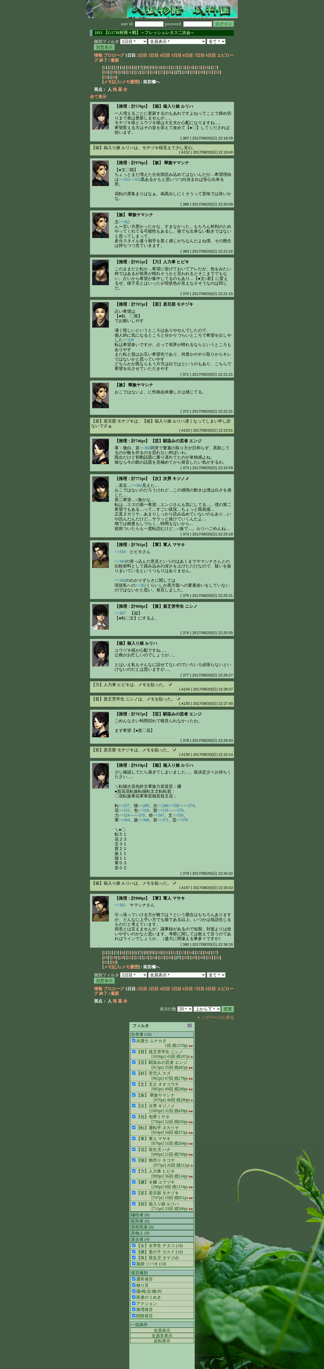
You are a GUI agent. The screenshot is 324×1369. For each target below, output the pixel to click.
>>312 (124, 810)
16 (206, 67)
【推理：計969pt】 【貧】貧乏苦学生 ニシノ (156, 606)
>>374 (188, 805)
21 (130, 72)
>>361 (120, 905)
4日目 (165, 55)
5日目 (176, 55)
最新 (115, 60)
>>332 (124, 179)
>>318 (143, 810)
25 (162, 72)
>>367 (120, 613)
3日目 (153, 55)
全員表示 (162, 1330)
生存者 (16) (141, 1034)
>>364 (124, 820)
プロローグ (113, 55)
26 (170, 72)
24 (154, 72)
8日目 (210, 55)
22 (138, 72)
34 (114, 77)
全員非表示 (162, 1335)
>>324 (124, 815)
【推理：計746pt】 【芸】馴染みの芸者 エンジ (158, 441)
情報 (98, 55)
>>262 (140, 585)
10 (159, 67)
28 (186, 72)
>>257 (124, 805)
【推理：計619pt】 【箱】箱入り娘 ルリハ (154, 765)
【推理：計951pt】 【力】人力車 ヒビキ (152, 262)
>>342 (120, 580)
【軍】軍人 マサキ (168, 898)
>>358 (173, 805)
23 (146, 72)
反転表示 (162, 1341)
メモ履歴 (130, 82)
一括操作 (139, 1324)
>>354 (120, 551)
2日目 (142, 55)
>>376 (177, 810)
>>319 (162, 810)
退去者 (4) (140, 1239)
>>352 (135, 179)
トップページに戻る (215, 1017)
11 (167, 67)
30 (202, 72)
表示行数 (168, 1009)
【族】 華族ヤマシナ (134, 215)
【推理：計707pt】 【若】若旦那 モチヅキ (154, 304)
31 (210, 72)
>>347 (158, 815)
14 (191, 67)
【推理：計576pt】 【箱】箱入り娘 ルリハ (154, 106)
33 (106, 77)
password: (188, 24)
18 (106, 72)
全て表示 (98, 96)
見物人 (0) (140, 1233)
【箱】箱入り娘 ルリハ (136, 643)
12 (175, 67)
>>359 (177, 815)
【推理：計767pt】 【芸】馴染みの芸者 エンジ (158, 714)
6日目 (188, 55)
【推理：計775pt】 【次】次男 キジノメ (152, 478)
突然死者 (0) (142, 1227)
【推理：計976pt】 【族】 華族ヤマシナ (152, 163)
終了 (103, 60)
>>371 (162, 820)
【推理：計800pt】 (133, 898)
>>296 (162, 805)
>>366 (145, 448)
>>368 (143, 820)
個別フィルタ (106, 41)
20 (122, 72)
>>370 (139, 815)
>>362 (124, 222)
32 (218, 72)
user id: (142, 24)
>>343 (120, 561)
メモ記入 (112, 82)
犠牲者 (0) (140, 1215)
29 (194, 72)
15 (199, 67)
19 (114, 72)
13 (182, 67)
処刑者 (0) (140, 1221)
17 (215, 67)
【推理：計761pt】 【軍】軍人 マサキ (150, 544)
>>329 (128, 340)
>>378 (182, 820)
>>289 (143, 805)
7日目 (199, 55)
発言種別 (139, 1273)
